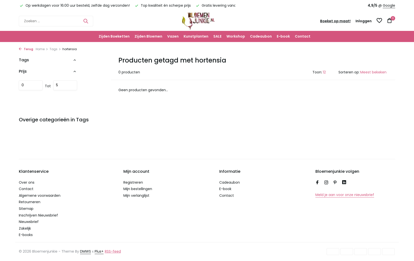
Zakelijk (25, 228)
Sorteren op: (348, 72)
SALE (217, 36)
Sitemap (26, 208)
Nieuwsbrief (29, 221)
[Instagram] (326, 183)
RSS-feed (113, 251)
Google (389, 5)
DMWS (85, 251)
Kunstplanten (196, 36)
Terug (26, 49)
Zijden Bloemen (148, 36)
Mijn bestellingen (137, 188)
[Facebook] (317, 183)
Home (42, 49)
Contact (302, 36)
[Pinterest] (335, 183)
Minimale (31, 85)
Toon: (317, 72)
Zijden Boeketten (114, 36)
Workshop (235, 36)
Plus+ (99, 251)
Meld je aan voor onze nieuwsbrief (344, 194)
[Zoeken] (56, 21)
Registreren (133, 182)
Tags (55, 49)
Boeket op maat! (335, 21)
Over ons (26, 182)
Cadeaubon (261, 36)
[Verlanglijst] (379, 21)
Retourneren (29, 201)
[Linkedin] (344, 183)
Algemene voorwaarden (39, 195)
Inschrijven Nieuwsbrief (38, 215)
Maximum (65, 85)
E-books (26, 234)
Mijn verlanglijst (136, 195)
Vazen (173, 36)
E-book (283, 36)
